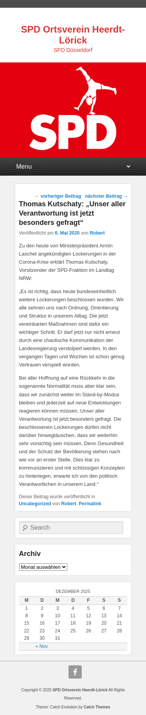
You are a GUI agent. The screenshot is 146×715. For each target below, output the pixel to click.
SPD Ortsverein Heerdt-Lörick (73, 34)
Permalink (90, 503)
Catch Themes (97, 707)
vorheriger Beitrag (58, 196)
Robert (97, 233)
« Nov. (42, 646)
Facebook (75, 672)
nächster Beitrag (106, 196)
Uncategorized (35, 503)
